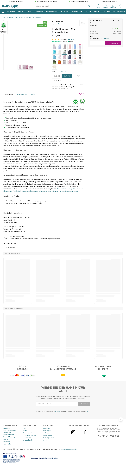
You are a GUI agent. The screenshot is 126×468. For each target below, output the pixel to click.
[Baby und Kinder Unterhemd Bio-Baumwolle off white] (59, 51)
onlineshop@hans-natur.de (68, 449)
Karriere (45, 440)
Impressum (6, 442)
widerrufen (57, 411)
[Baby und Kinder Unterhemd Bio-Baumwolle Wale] (54, 51)
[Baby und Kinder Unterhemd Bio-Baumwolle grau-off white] (64, 62)
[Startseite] (4, 17)
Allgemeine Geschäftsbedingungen (10, 429)
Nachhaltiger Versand (49, 438)
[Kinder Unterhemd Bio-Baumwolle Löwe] (80, 51)
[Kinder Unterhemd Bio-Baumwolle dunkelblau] (69, 51)
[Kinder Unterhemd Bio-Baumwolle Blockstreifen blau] (80, 56)
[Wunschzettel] (80, 94)
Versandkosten (27, 438)
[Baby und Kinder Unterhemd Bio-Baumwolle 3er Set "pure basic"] (54, 67)
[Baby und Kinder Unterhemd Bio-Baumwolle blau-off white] (75, 62)
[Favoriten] (106, 6)
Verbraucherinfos (28, 440)
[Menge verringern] (91, 43)
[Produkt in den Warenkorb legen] (97, 43)
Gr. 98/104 (67, 76)
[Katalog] (84, 94)
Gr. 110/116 (77, 76)
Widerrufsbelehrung (9, 437)
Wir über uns (46, 428)
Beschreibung (9, 94)
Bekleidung (10, 17)
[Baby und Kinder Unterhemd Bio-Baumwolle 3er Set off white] (80, 62)
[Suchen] (89, 6)
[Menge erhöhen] (103, 43)
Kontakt (25, 431)
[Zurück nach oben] (121, 419)
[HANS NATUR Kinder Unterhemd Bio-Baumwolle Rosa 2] (25, 67)
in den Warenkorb (113, 43)
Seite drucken (7, 444)
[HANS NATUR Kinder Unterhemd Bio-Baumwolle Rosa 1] (26, 42)
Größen (33, 94)
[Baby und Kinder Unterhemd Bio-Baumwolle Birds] (80, 46)
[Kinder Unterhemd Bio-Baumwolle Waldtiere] (75, 51)
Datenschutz (6, 439)
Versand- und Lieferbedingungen (8, 434)
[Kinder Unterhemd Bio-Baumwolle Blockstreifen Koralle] (59, 62)
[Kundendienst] (120, 6)
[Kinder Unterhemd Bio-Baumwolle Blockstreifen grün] (54, 62)
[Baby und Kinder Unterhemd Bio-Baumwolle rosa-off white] (69, 62)
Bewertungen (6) (22, 94)
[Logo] (16, 6)
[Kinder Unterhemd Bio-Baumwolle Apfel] (75, 56)
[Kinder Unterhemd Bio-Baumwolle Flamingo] (59, 56)
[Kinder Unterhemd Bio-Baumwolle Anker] (69, 56)
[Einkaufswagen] (113, 6)
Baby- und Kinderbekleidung (23, 17)
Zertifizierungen (47, 433)
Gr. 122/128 (57, 80)
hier (88, 411)
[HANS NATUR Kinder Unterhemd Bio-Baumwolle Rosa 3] (30, 67)
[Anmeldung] (98, 6)
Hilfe (24, 428)
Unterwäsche (37, 17)
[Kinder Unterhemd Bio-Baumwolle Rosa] (64, 56)
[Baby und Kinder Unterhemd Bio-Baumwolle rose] (69, 46)
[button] (98, 6)
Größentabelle (64, 72)
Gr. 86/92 (57, 76)
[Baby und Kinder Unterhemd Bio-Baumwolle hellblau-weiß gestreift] (59, 46)
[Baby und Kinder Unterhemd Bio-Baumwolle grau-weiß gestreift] (54, 46)
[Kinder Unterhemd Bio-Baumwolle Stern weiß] (64, 51)
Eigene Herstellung (48, 435)
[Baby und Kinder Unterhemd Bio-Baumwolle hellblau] (75, 46)
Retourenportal (27, 433)
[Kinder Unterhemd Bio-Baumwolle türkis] (54, 56)
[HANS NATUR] (82, 23)
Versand (106, 38)
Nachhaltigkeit (47, 431)
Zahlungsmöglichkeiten (29, 435)
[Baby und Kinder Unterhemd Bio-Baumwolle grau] (64, 46)
